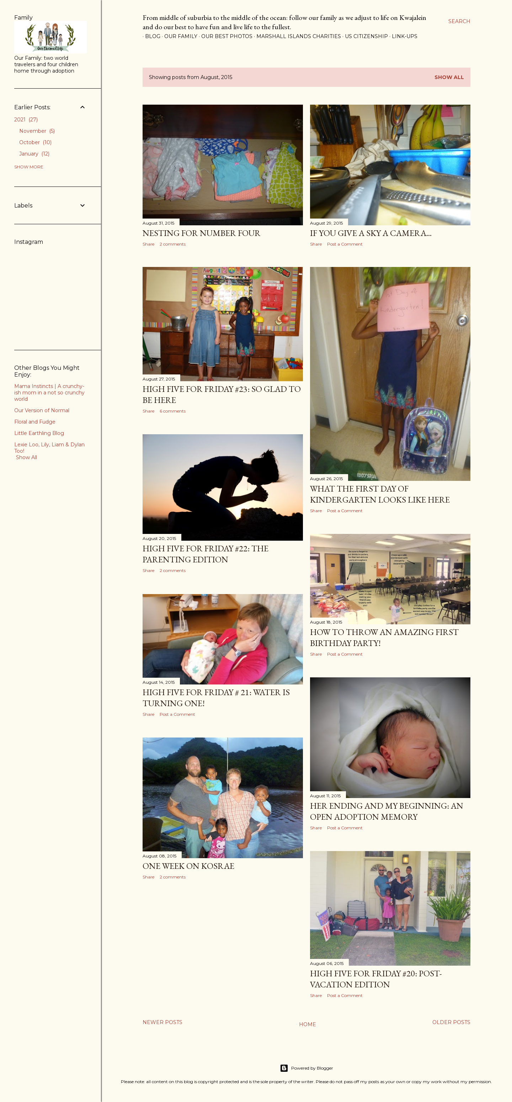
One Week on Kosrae (188, 865)
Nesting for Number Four (202, 232)
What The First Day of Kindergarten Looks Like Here (380, 494)
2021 (26, 119)
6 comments (173, 411)
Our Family (178, 36)
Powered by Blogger (306, 1068)
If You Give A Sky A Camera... (371, 232)
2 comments (173, 244)
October (35, 142)
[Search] (459, 21)
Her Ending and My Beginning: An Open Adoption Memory (386, 811)
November (37, 131)
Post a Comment (345, 244)
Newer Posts (162, 1022)
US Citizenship (363, 36)
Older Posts (451, 1022)
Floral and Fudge (34, 422)
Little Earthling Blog (39, 433)
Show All (26, 457)
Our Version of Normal (41, 410)
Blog (150, 36)
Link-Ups (402, 36)
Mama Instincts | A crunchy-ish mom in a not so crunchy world (49, 392)
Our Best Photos (224, 36)
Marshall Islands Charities (296, 36)
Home (307, 1024)
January (34, 154)
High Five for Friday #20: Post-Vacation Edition (376, 979)
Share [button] (148, 244)
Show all (449, 77)
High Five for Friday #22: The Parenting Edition (205, 554)
